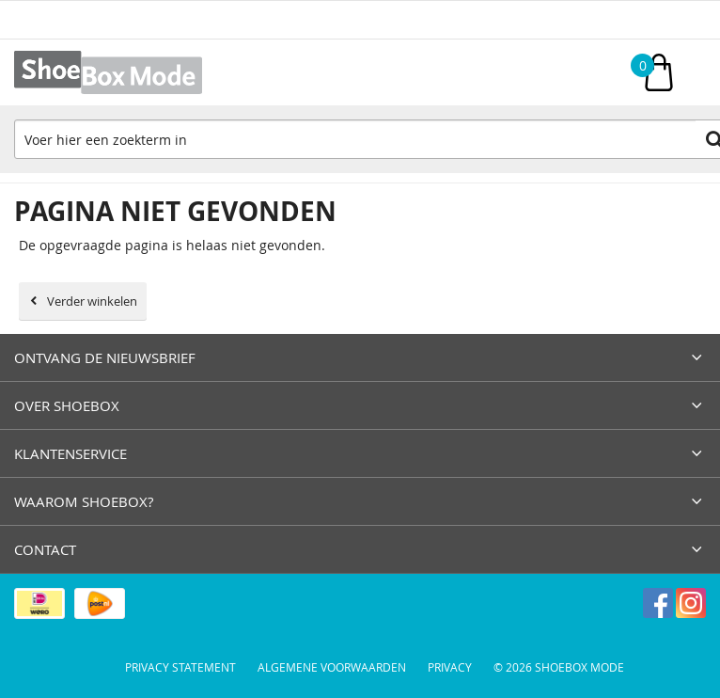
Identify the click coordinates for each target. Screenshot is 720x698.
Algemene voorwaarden (332, 666)
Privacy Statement (180, 666)
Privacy (450, 666)
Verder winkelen (92, 301)
